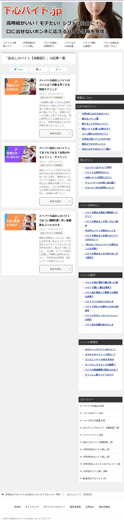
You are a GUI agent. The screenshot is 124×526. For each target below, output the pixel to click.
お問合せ (89, 507)
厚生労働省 (104, 507)
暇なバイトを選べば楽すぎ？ (96, 129)
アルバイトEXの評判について (99, 187)
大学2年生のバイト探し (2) (96, 449)
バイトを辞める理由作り (50, 44)
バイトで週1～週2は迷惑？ (98, 287)
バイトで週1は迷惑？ (89, 44)
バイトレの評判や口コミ (97, 172)
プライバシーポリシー (54, 507)
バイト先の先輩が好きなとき (99, 324)
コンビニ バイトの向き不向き (99, 359)
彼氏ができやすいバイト (94, 144)
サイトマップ (32, 507)
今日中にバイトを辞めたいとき (100, 230)
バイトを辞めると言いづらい (111, 44)
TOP (32, 494)
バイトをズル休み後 (70, 44)
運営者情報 (75, 507)
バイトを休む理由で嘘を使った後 (101, 282)
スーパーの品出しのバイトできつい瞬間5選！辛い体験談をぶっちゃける (55, 220)
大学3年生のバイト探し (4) (96, 456)
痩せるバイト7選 (90, 118)
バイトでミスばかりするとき (99, 301)
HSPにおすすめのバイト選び (96, 149)
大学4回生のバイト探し (29, 44)
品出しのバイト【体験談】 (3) (98, 442)
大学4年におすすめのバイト (95, 113)
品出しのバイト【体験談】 (52, 97)
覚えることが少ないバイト (95, 124)
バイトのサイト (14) (93, 413)
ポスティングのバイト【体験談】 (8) (101, 427)
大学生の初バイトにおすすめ (96, 139)
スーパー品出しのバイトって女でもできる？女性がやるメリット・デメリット (54, 152)
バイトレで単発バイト (9, 44)
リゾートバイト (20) (93, 435)
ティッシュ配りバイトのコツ (99, 374)
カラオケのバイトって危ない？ (100, 354)
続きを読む (60, 133)
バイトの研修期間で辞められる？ (101, 369)
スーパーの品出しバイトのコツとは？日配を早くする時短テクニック (54, 85)
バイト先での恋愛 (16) (94, 420)
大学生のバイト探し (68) (95, 471)
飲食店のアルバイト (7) (94, 478)
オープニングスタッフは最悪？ (100, 364)
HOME (17, 507)
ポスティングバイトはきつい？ (100, 349)
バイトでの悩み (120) (93, 406)
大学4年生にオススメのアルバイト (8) (101, 464)
